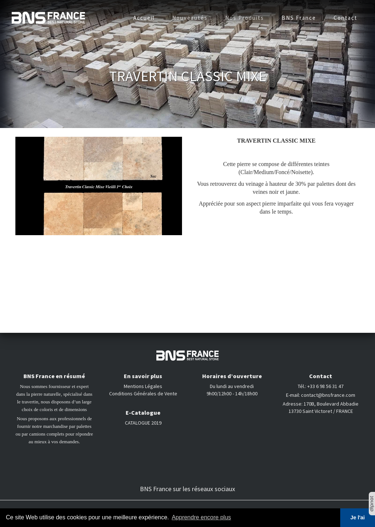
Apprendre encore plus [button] (201, 517)
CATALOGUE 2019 (143, 422)
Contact (345, 17)
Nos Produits (244, 17)
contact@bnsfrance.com (328, 395)
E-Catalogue (143, 412)
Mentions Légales (143, 386)
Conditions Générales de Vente (143, 393)
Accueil (144, 17)
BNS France (299, 17)
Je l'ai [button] (357, 517)
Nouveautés (190, 17)
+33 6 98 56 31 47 (325, 386)
